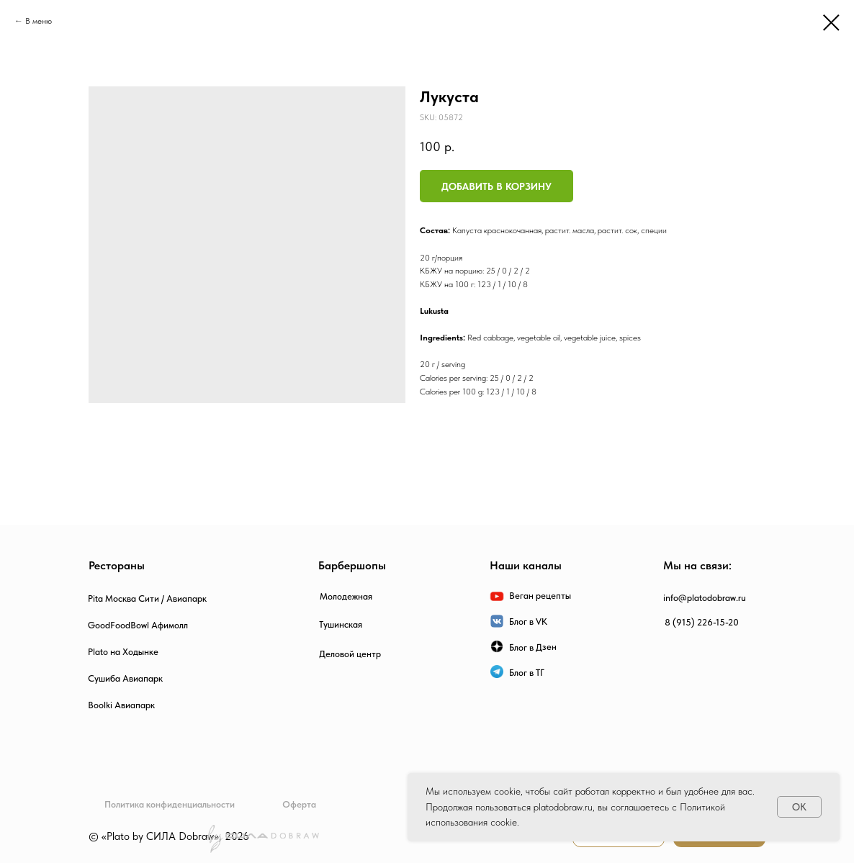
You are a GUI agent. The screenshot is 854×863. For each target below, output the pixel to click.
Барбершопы (352, 565)
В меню (38, 21)
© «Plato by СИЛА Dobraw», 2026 (169, 836)
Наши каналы (526, 565)
